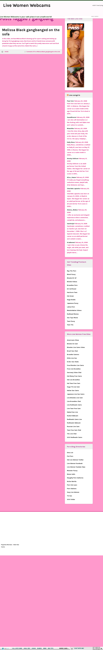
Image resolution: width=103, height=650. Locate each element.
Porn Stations (71, 488)
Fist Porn (70, 456)
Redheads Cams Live (74, 419)
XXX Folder (71, 499)
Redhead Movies (73, 314)
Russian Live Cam (73, 426)
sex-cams (94, 16)
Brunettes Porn (72, 285)
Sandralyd (70, 224)
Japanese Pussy (72, 303)
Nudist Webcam (72, 416)
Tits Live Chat (71, 434)
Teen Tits (70, 325)
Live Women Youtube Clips (76, 467)
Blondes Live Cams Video (76, 347)
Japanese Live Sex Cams (75, 394)
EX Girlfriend (71, 289)
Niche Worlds (71, 481)
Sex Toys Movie (72, 318)
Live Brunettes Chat (74, 401)
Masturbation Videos (74, 310)
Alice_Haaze (71, 177)
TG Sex (69, 496)
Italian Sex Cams (73, 390)
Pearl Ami (70, 101)
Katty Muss (71, 142)
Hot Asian (70, 296)
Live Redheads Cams (74, 405)
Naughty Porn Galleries (75, 478)
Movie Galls (71, 474)
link (101, 616)
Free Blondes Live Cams (75, 365)
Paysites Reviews (6, 544)
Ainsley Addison (72, 158)
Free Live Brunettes (74, 369)
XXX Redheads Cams (74, 437)
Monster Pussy (72, 470)
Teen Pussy (71, 321)
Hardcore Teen (72, 292)
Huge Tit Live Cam (73, 387)
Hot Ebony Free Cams (74, 376)
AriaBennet (71, 242)
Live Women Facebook (75, 463)
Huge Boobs (71, 300)
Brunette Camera (73, 354)
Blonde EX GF (71, 278)
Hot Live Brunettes (73, 380)
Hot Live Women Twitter (75, 460)
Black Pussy (71, 274)
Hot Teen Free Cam (73, 383)
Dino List (70, 452)
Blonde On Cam (72, 344)
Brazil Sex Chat (72, 351)
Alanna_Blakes (72, 210)
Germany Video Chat (74, 372)
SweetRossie (71, 117)
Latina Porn (71, 307)
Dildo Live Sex (72, 358)
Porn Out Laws (72, 485)
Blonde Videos (72, 282)
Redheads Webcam (74, 423)
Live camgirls (74, 95)
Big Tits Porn (71, 271)
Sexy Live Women (73, 492)
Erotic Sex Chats (73, 362)
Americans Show (73, 340)
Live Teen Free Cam (74, 408)
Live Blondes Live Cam (75, 398)
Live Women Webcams (26, 5)
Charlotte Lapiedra (73, 188)
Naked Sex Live (72, 412)
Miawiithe (70, 128)
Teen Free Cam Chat (74, 430)
